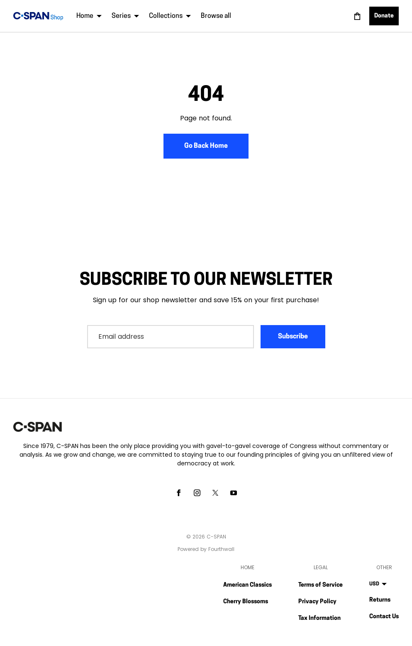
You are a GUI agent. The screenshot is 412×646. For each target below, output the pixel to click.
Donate (384, 16)
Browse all (216, 16)
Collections (170, 16)
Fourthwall (221, 549)
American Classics (247, 585)
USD (378, 584)
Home (89, 16)
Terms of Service (320, 585)
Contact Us (384, 617)
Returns (379, 600)
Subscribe (293, 336)
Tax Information (319, 618)
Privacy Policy (317, 602)
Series (125, 16)
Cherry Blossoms (245, 602)
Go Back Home (206, 146)
